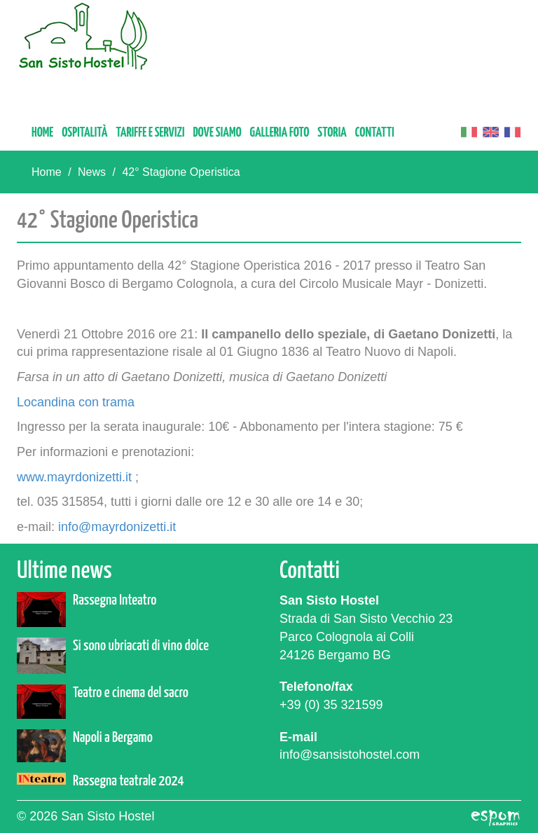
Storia (332, 132)
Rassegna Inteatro (114, 600)
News (92, 172)
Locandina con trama (75, 402)
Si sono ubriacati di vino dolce (141, 646)
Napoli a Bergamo (113, 738)
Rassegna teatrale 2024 (128, 781)
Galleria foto (280, 132)
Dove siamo (217, 132)
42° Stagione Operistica (181, 172)
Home (42, 132)
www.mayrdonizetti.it (74, 477)
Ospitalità (84, 132)
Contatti (374, 132)
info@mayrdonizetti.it (117, 527)
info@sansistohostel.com (350, 755)
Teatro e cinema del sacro (130, 693)
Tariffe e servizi (150, 132)
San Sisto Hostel (83, 36)
